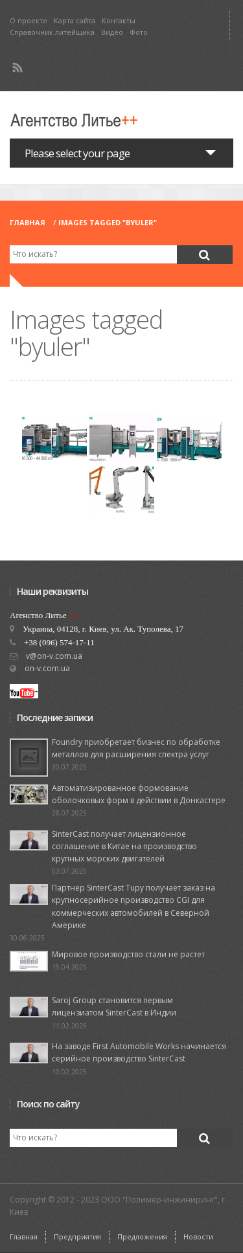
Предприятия (77, 1236)
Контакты (118, 20)
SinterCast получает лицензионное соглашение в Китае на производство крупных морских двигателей (124, 846)
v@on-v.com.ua (54, 655)
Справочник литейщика (52, 32)
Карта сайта (74, 20)
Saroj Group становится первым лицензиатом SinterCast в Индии (114, 1006)
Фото (139, 32)
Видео (112, 32)
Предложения (142, 1236)
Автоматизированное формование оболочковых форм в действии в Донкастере (139, 794)
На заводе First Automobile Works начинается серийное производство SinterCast (139, 1052)
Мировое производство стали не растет (128, 954)
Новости (198, 1236)
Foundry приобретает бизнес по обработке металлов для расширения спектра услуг (136, 748)
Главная (27, 222)
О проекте (28, 20)
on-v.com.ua (47, 668)
